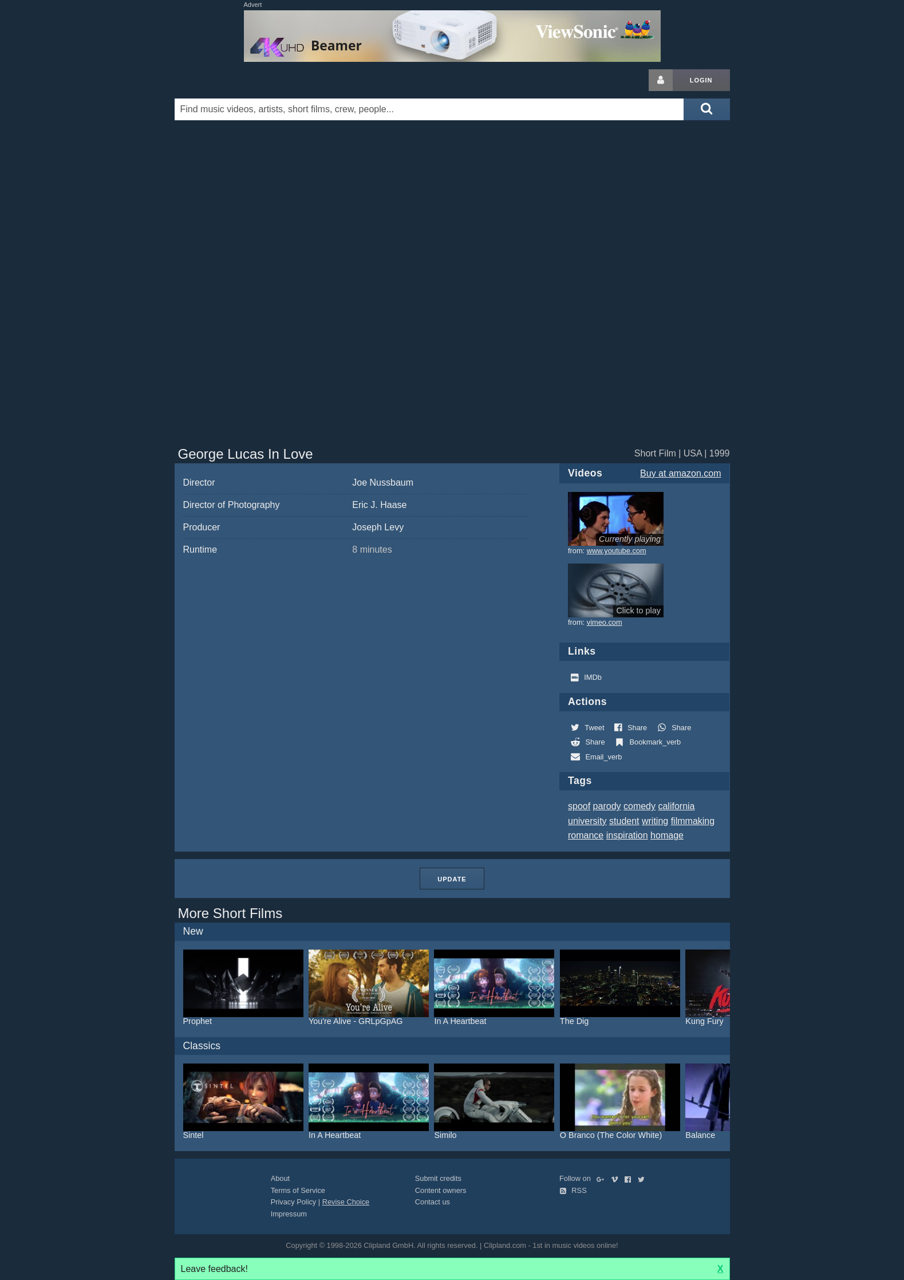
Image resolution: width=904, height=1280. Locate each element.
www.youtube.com (616, 550)
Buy (680, 473)
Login (701, 80)
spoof (579, 806)
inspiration (627, 835)
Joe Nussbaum (382, 482)
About (280, 1178)
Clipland (235, 80)
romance (585, 835)
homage (667, 835)
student (624, 821)
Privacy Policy (294, 1202)
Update (451, 879)
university (587, 821)
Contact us (432, 1202)
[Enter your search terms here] (429, 109)
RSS (573, 1190)
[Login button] (661, 80)
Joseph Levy (378, 527)
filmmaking (692, 821)
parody (607, 806)
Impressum (289, 1214)
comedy (639, 806)
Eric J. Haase (379, 505)
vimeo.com (604, 622)
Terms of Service (298, 1190)
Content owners (441, 1190)
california (676, 806)
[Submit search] (706, 109)
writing (655, 821)
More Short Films (230, 913)
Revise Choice (346, 1202)
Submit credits (438, 1178)
